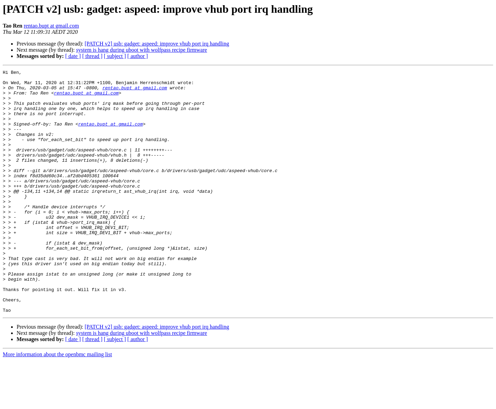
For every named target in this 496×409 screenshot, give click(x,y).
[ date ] (73, 56)
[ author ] (137, 56)
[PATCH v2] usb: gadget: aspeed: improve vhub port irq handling (157, 44)
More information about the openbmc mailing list (57, 403)
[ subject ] (115, 56)
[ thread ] (92, 56)
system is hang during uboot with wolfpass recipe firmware (141, 50)
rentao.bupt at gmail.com (51, 26)
